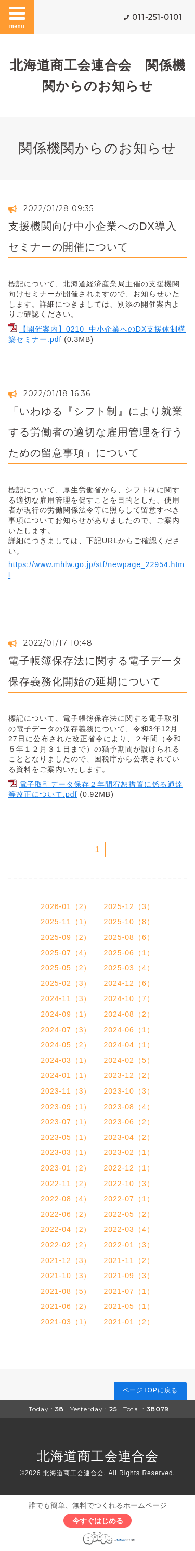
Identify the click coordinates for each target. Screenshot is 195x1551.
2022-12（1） (129, 1168)
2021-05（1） (129, 1306)
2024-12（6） (129, 983)
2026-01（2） (66, 906)
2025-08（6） (129, 937)
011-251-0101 (157, 17)
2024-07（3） (66, 1030)
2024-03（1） (66, 1060)
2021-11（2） (129, 1260)
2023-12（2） (129, 1075)
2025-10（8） (129, 921)
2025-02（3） (66, 983)
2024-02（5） (129, 1060)
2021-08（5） (66, 1291)
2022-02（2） (66, 1245)
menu (17, 16)
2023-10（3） (129, 1091)
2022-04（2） (66, 1229)
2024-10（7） (129, 998)
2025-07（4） (66, 953)
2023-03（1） (66, 1152)
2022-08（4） (66, 1198)
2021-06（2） (66, 1306)
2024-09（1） (66, 1014)
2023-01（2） (66, 1168)
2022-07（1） (129, 1198)
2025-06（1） (129, 953)
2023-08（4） (129, 1106)
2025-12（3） (129, 906)
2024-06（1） (129, 1030)
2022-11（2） (66, 1183)
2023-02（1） (129, 1152)
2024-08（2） (129, 1014)
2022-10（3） (129, 1183)
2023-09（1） (66, 1106)
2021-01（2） (129, 1322)
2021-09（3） (129, 1275)
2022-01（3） (129, 1245)
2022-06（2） (66, 1214)
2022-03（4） (129, 1229)
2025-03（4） (129, 968)
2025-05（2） (66, 968)
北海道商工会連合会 (98, 1456)
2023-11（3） (66, 1091)
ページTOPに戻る (150, 1390)
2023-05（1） (66, 1137)
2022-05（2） (129, 1214)
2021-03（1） (66, 1322)
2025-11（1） (66, 921)
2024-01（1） (66, 1075)
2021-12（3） (66, 1260)
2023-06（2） (129, 1122)
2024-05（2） (66, 1045)
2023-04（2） (129, 1137)
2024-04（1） (129, 1045)
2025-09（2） (66, 937)
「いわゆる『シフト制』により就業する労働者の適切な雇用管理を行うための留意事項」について (95, 431)
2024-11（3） (66, 998)
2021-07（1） (129, 1291)
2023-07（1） (66, 1122)
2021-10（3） (66, 1275)
